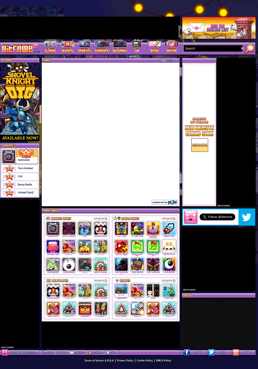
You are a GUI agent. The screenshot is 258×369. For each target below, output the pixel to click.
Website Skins (171, 48)
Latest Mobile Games (85, 48)
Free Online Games (50, 48)
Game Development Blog (154, 48)
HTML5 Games (67, 48)
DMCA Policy (163, 360)
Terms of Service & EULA (99, 360)
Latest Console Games (102, 48)
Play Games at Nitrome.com (18, 48)
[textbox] (212, 48)
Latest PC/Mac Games (119, 48)
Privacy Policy (125, 360)
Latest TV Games (137, 48)
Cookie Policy (145, 360)
